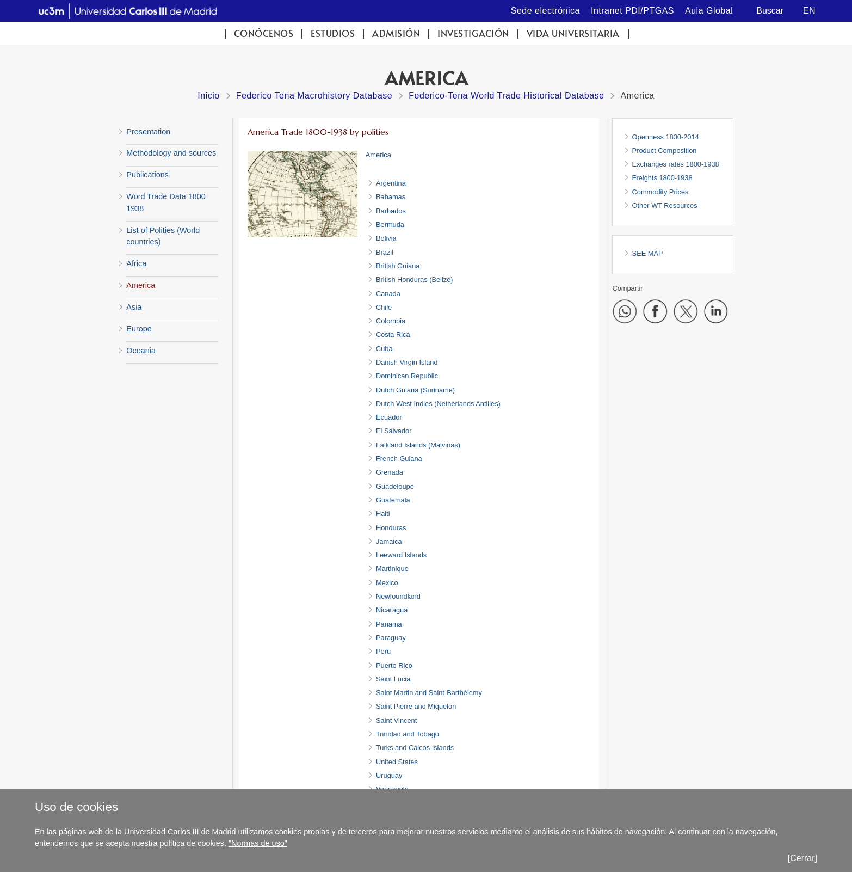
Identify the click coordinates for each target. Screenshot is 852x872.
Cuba (384, 349)
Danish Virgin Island (407, 362)
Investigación (473, 33)
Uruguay (389, 775)
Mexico (387, 583)
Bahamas (390, 197)
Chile (384, 307)
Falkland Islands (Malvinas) (418, 445)
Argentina (391, 183)
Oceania (141, 350)
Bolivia (386, 238)
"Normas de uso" (258, 843)
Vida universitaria (573, 33)
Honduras (391, 528)
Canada (388, 294)
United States (397, 762)
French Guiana (399, 459)
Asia (133, 307)
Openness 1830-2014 (665, 137)
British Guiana (397, 266)
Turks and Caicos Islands (415, 748)
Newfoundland (398, 596)
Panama (389, 624)
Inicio (208, 95)
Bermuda (390, 224)
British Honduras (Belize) (414, 279)
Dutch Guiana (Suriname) (415, 390)
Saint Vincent (396, 720)
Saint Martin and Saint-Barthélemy (429, 693)
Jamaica (389, 541)
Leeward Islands (401, 555)
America (140, 285)
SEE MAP (647, 253)
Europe (138, 328)
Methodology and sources (171, 153)
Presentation (148, 131)
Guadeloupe (395, 486)
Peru (383, 651)
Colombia (390, 321)
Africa (136, 263)
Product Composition (664, 150)
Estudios (333, 33)
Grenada (389, 472)
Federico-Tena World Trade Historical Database (506, 95)
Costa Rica (393, 334)
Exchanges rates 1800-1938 (675, 164)
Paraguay (391, 638)
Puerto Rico (394, 665)
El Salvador (393, 431)
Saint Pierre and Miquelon (416, 706)
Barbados (391, 211)
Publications (147, 174)
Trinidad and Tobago (407, 734)
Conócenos (264, 33)
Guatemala (393, 500)
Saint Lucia (393, 679)
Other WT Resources (664, 205)
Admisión (396, 33)
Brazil (384, 252)
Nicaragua (392, 610)
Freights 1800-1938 (662, 178)
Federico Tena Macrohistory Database (314, 95)
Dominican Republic (407, 376)
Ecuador (389, 417)
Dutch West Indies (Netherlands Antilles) (438, 404)
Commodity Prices (660, 192)
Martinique (392, 568)
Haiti (383, 513)
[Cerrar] (802, 858)
